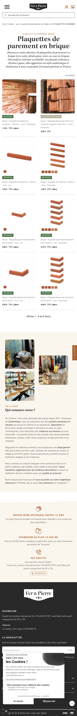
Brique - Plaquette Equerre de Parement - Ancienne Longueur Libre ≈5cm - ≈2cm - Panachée (57, 124)
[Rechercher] (38, 15)
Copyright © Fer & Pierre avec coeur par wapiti (24, 713)
